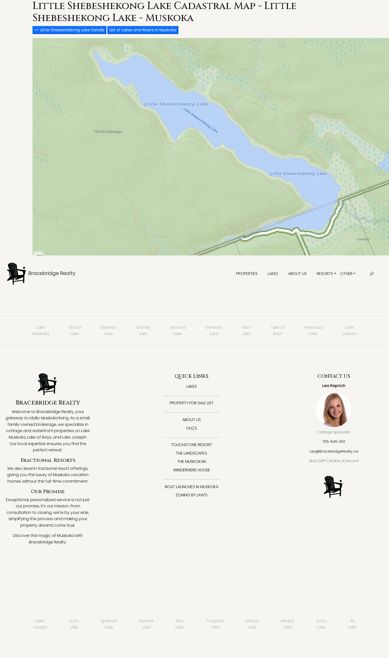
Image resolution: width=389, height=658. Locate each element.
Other (346, 273)
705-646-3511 (333, 441)
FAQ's (191, 428)
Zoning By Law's (191, 495)
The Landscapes (191, 453)
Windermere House (191, 470)
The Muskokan (191, 461)
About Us (297, 273)
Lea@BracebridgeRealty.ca (334, 451)
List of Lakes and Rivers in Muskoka (142, 30)
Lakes (273, 273)
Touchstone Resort (191, 445)
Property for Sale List (192, 403)
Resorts (325, 273)
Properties (247, 273)
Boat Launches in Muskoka (191, 487)
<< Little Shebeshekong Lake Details (69, 30)
